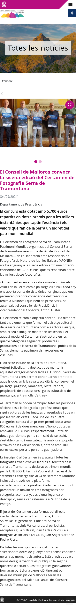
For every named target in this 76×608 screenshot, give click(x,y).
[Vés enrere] (2, 93)
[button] (35, 161)
